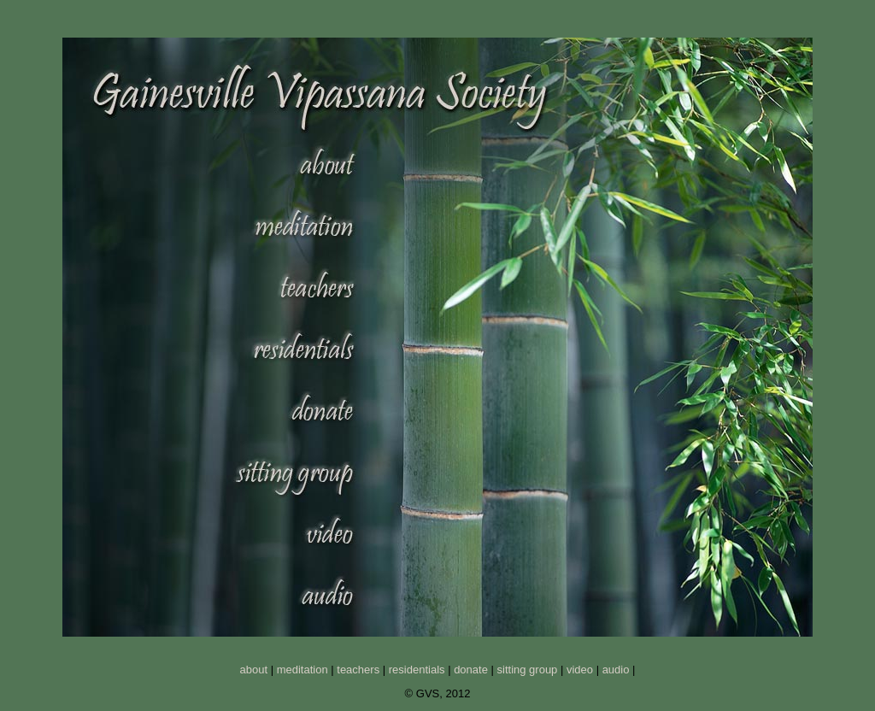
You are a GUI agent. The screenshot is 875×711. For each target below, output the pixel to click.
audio (616, 669)
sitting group (527, 669)
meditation (302, 669)
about (254, 669)
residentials (417, 669)
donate (471, 669)
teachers (358, 669)
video (580, 669)
